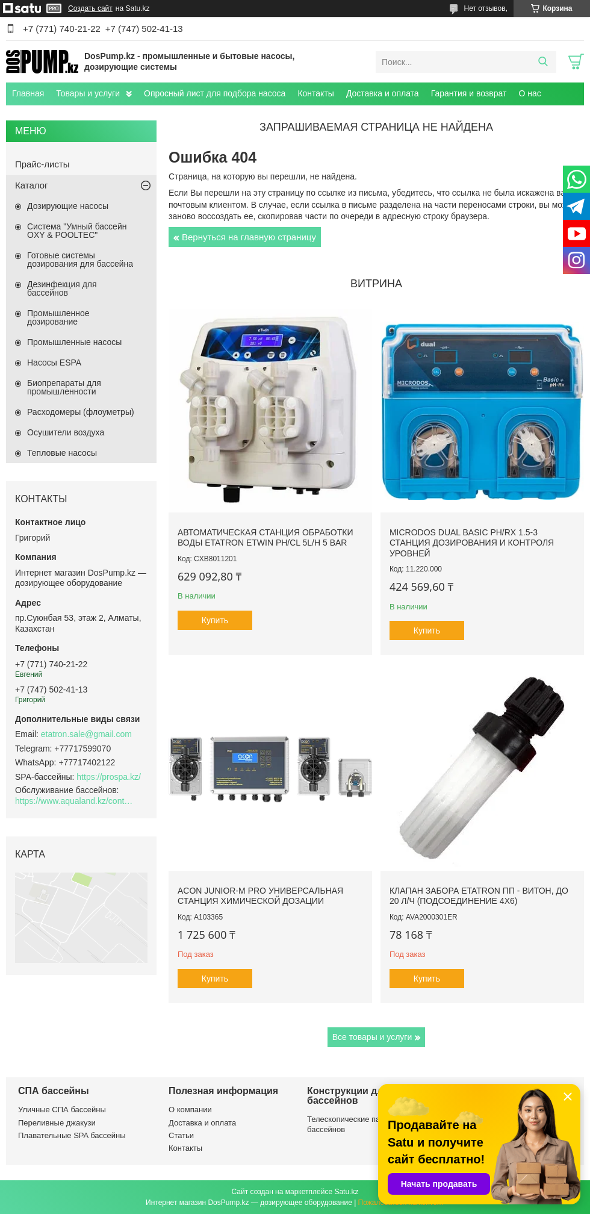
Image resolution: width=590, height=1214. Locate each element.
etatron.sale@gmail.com (86, 734)
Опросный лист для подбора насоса (214, 93)
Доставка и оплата (382, 93)
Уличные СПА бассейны (62, 1109)
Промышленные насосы (74, 342)
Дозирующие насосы (67, 206)
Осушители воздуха (65, 432)
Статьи (181, 1135)
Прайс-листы (42, 164)
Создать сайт (90, 8)
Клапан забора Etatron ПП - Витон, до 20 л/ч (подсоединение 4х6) (479, 896)
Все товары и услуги (372, 1037)
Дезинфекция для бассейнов (62, 288)
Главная (28, 93)
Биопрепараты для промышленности (64, 387)
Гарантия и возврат (469, 93)
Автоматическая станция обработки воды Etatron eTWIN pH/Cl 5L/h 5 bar (265, 538)
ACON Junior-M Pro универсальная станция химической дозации (260, 896)
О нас (529, 93)
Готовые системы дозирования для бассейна (80, 260)
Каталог (31, 185)
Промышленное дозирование (58, 317)
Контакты (315, 93)
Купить (215, 620)
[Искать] (542, 62)
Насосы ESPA (54, 362)
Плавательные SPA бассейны (72, 1135)
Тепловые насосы (62, 453)
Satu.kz (346, 1192)
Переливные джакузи (57, 1122)
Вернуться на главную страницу (249, 237)
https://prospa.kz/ (108, 777)
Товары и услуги (88, 93)
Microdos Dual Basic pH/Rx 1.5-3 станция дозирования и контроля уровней (472, 543)
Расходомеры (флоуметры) (80, 412)
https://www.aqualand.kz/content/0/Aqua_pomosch (75, 801)
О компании (190, 1109)
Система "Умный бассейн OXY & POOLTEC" (76, 231)
